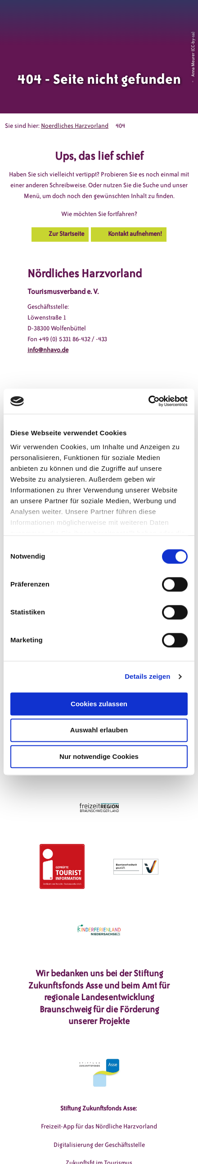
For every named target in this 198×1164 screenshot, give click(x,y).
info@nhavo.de (47, 350)
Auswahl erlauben (99, 730)
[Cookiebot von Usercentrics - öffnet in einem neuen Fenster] (148, 401)
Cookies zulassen (99, 704)
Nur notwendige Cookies (99, 756)
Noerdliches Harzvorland (74, 125)
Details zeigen (147, 676)
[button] (150, 17)
